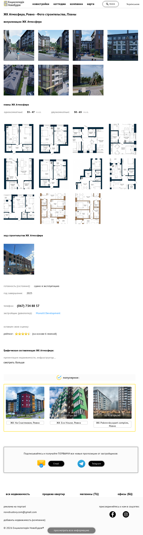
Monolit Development (48, 313)
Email (56, 463)
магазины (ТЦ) (89, 494)
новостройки (40, 4)
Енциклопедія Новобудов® (28, 527)
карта (90, 4)
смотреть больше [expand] (14, 362)
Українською (133, 4)
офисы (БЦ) (125, 494)
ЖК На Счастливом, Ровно (25, 422)
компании (76, 4)
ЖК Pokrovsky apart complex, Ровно (112, 424)
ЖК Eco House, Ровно (69, 422)
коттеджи (59, 4)
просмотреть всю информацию (71, 530)
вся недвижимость (18, 494)
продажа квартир (53, 494)
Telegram (96, 463)
